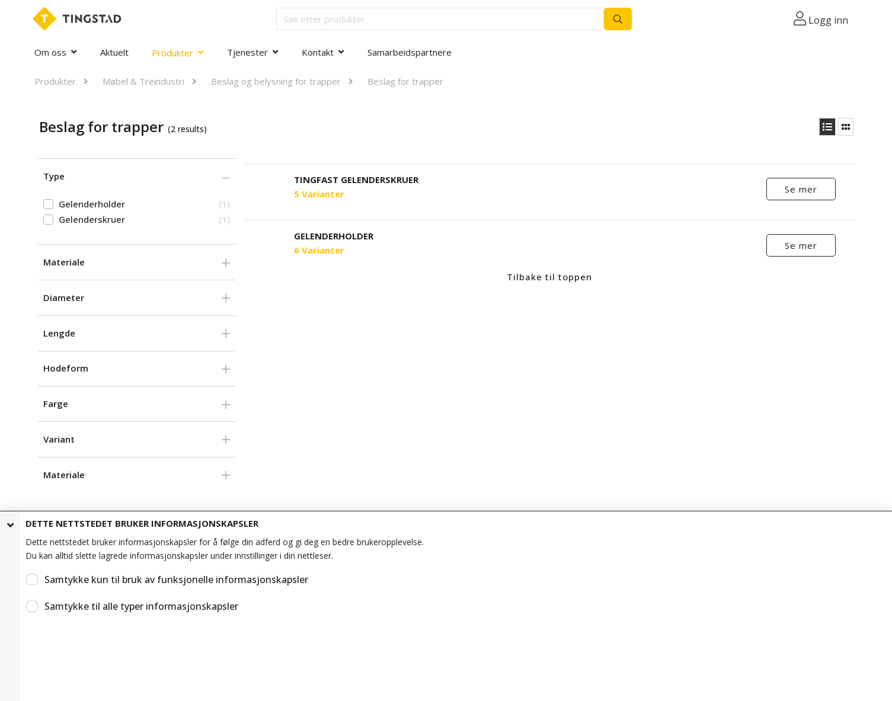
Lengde (59, 333)
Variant (59, 439)
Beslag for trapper (405, 81)
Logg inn (828, 20)
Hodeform (65, 368)
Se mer (801, 189)
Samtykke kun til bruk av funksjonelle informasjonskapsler (155, 579)
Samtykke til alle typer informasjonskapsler (127, 604)
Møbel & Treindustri (143, 81)
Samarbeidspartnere (409, 52)
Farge (55, 403)
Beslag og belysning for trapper (276, 81)
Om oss (50, 52)
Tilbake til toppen (549, 277)
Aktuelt (114, 52)
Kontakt (318, 52)
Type (54, 176)
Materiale (64, 262)
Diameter (63, 297)
